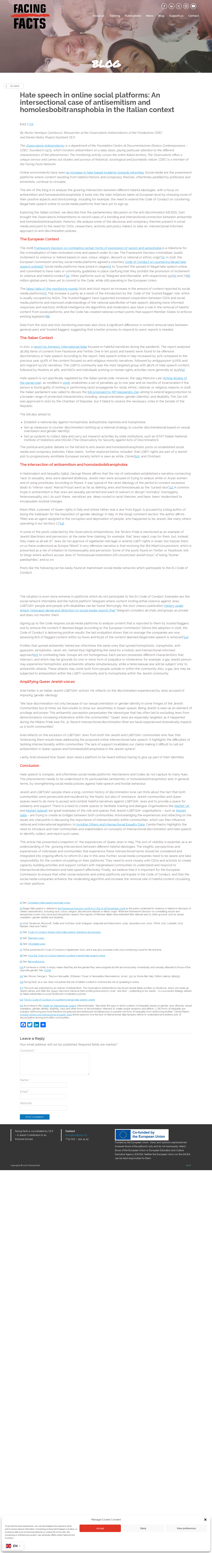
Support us (176, 15)
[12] (62, 523)
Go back (14, 86)
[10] (137, 456)
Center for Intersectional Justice (59, 1388)
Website (26, 1486)
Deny (143, 1528)
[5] (174, 276)
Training (114, 15)
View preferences (186, 1528)
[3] (109, 266)
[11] (171, 487)
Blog (161, 15)
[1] (162, 257)
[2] (41, 266)
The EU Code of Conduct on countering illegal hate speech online (59, 1382)
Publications (133, 15)
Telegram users (36, 1321)
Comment (28, 1433)
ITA (31, 124)
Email (24, 1474)
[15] (36, 1037)
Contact (193, 15)
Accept (100, 1528)
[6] (188, 276)
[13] (21, 1371)
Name (25, 1463)
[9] (183, 370)
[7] (45, 293)
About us (98, 15)
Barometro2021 (36, 1344)
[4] (67, 276)
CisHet (47, 1353)
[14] (186, 1020)
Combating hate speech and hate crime (49, 1285)
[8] (48, 316)
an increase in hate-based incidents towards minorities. (105, 172)
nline (36, 266)
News (149, 15)
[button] (205, 1519)
